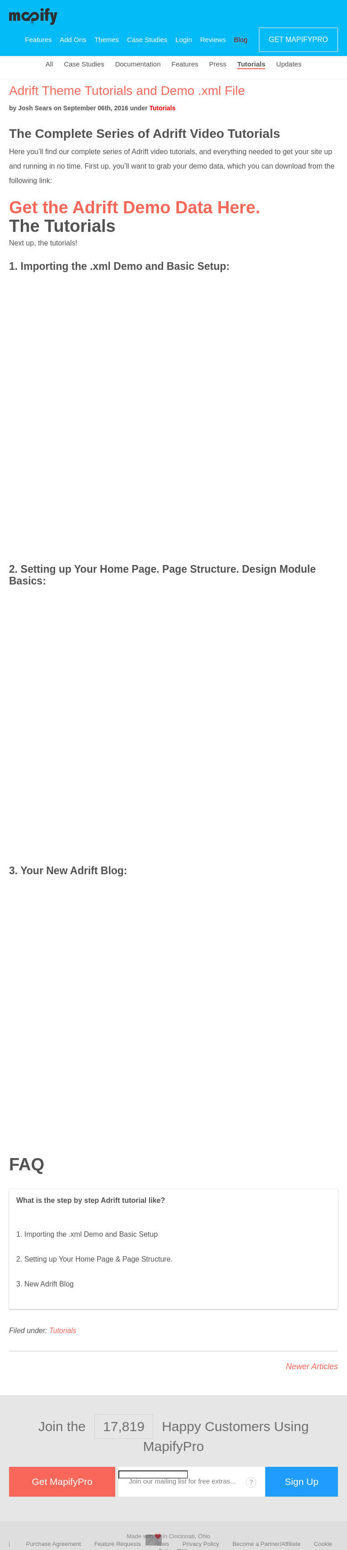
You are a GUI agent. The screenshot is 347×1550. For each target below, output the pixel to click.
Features (38, 39)
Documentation (138, 64)
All (49, 64)
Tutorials (251, 64)
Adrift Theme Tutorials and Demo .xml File (127, 91)
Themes (106, 39)
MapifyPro (33, 16)
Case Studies (147, 39)
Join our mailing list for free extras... (182, 1481)
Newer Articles (312, 1366)
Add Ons (73, 39)
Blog (241, 39)
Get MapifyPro (298, 39)
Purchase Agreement (53, 1544)
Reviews (213, 39)
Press (217, 64)
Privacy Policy (201, 1544)
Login (183, 39)
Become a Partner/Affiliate (266, 1544)
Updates (288, 64)
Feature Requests (117, 1544)
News (162, 1544)
